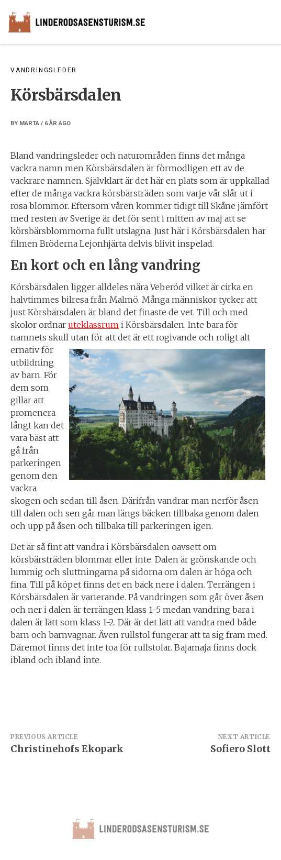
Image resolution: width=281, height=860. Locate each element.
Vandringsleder (43, 70)
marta (29, 123)
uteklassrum (93, 324)
